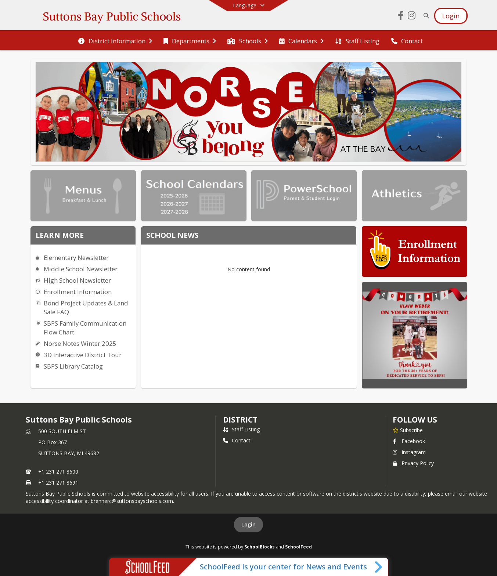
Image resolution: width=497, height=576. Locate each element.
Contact (237, 440)
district (240, 419)
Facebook (409, 441)
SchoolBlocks (259, 547)
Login (248, 524)
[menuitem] (115, 40)
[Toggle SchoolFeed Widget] (379, 567)
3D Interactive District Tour (83, 355)
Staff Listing (241, 429)
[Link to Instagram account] (411, 16)
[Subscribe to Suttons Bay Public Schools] (408, 430)
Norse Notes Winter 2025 (80, 343)
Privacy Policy (413, 463)
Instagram (409, 452)
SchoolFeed (298, 547)
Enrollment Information (78, 291)
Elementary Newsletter (76, 257)
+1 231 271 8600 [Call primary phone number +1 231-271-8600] (58, 471)
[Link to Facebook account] (400, 16)
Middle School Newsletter (81, 269)
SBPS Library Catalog (73, 366)
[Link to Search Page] (425, 15)
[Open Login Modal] (450, 16)
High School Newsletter (77, 280)
